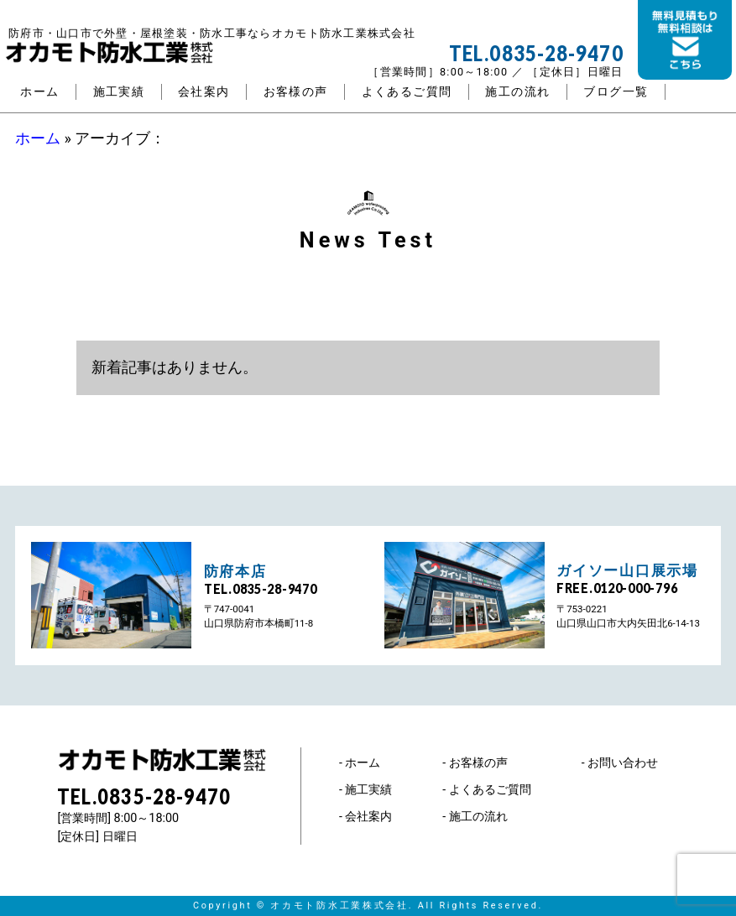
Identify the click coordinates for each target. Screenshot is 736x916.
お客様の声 (296, 92)
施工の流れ (517, 92)
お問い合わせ (622, 762)
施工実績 (119, 92)
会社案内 (204, 92)
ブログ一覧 (615, 92)
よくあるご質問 (407, 92)
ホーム (39, 92)
